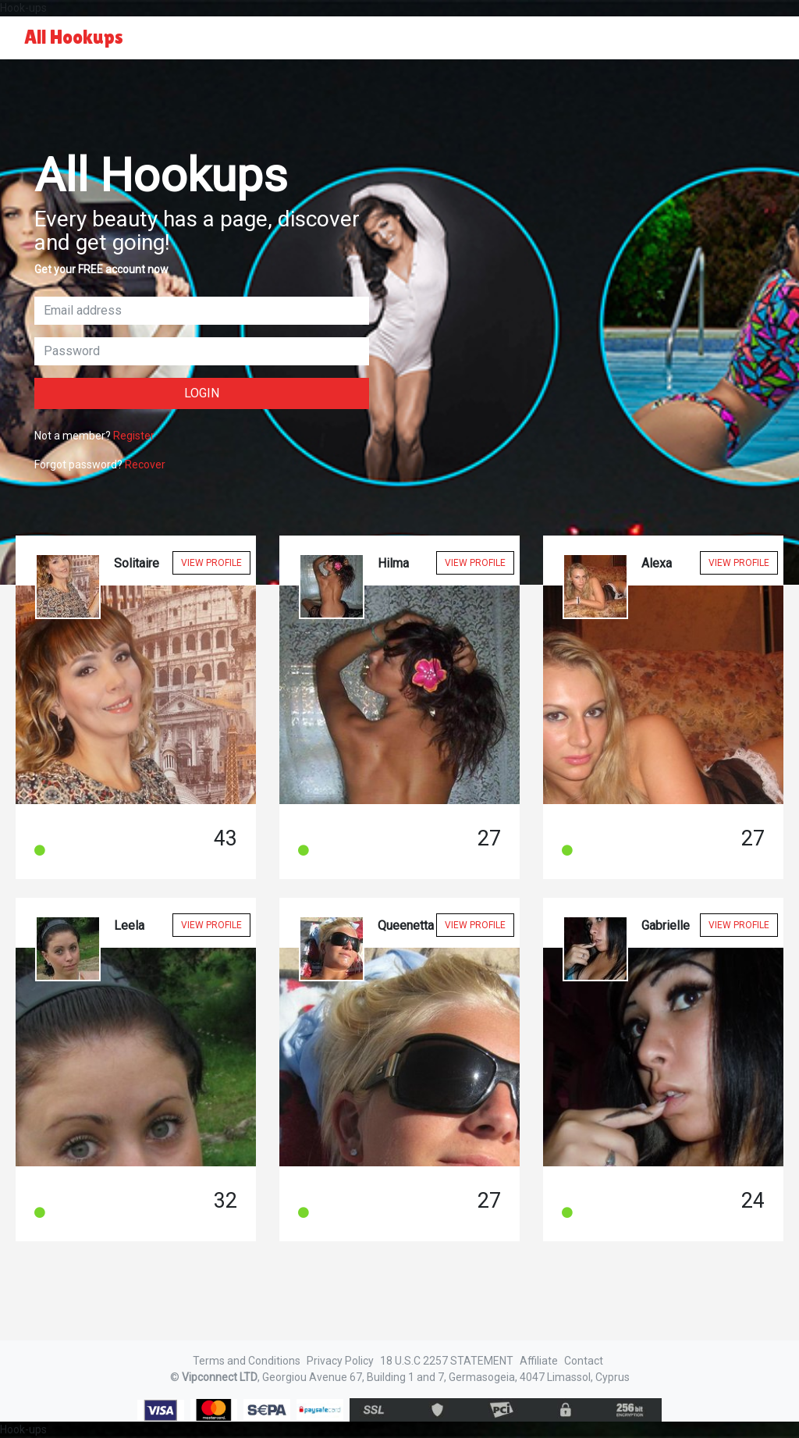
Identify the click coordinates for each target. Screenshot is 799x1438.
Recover (145, 464)
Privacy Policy (340, 1360)
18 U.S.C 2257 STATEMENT (446, 1360)
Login (201, 393)
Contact (583, 1360)
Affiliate (539, 1360)
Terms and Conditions (246, 1360)
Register (133, 435)
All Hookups (73, 37)
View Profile (211, 562)
